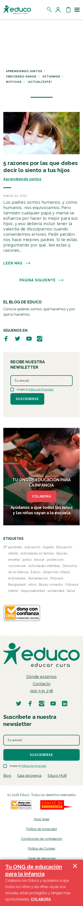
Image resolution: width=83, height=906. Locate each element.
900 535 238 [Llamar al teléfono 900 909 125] (41, 691)
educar (39, 559)
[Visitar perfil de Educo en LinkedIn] (64, 703)
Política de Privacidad (40, 389)
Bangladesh (17, 584)
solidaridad (55, 591)
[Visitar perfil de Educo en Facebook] (6, 338)
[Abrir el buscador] (49, 9)
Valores (61, 553)
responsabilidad (33, 591)
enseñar (14, 559)
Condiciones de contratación (41, 839)
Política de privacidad (41, 829)
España (48, 547)
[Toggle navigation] (77, 9)
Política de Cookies (41, 848)
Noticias (13, 81)
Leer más (17, 263)
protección (55, 559)
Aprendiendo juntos (24, 71)
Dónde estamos (41, 676)
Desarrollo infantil (56, 572)
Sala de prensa (29, 776)
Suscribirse (27, 399)
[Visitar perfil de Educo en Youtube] (29, 338)
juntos (27, 559)
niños (32, 584)
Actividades (17, 578)
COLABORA (41, 496)
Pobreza (56, 578)
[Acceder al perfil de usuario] (58, 9)
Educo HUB (57, 776)
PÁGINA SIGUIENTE (41, 280)
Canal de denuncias (42, 858)
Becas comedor (51, 584)
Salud (71, 591)
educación (33, 547)
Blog (7, 776)
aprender (15, 547)
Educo (36, 572)
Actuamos (51, 76)
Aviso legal (41, 819)
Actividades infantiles (44, 566)
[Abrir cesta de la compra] (68, 9)
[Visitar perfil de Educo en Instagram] (39, 338)
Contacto (41, 683)
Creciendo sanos (21, 76)
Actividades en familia (37, 553)
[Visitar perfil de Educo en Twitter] (17, 338)
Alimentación (38, 578)
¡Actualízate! (40, 81)
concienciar (17, 566)
